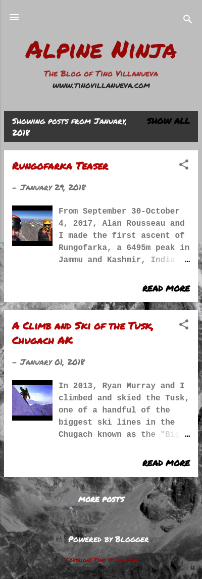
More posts (101, 499)
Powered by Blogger (101, 539)
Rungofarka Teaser (60, 165)
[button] (184, 166)
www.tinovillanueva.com (101, 85)
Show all (168, 121)
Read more (166, 288)
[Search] (188, 20)
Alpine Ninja (101, 48)
